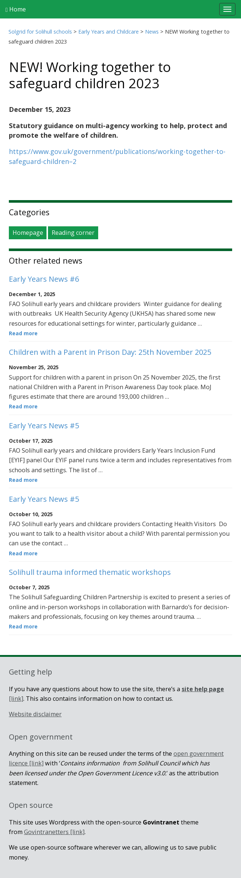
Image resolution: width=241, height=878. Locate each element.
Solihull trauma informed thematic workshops (90, 572)
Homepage (28, 233)
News (152, 31)
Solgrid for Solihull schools (40, 31)
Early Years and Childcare (108, 31)
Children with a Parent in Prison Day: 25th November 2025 (110, 352)
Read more (23, 333)
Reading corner (73, 233)
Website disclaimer (35, 714)
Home (16, 9)
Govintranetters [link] (54, 832)
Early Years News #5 (44, 426)
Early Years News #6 (44, 279)
